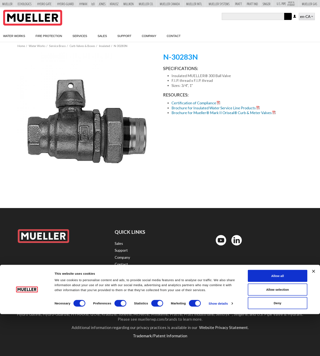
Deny (278, 345)
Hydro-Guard (65, 3)
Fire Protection (49, 36)
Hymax (83, 3)
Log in (295, 16)
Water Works (14, 36)
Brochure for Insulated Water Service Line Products (213, 108)
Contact (174, 36)
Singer (266, 3)
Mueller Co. (146, 3)
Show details (218, 345)
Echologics (24, 3)
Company (149, 36)
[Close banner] (313, 313)
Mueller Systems (219, 3)
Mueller (7, 3)
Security (121, 278)
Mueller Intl (194, 3)
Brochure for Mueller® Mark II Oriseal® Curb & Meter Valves (221, 112)
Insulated (104, 46)
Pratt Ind (252, 3)
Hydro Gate (44, 3)
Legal (119, 271)
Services (79, 36)
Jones (102, 3)
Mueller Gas (309, 3)
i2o (93, 3)
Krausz (114, 3)
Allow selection (277, 331)
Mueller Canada (170, 3)
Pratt (238, 3)
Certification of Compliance (193, 103)
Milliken (128, 3)
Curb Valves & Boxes (82, 46)
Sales (102, 36)
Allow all (277, 317)
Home (21, 46)
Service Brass (57, 46)
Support (124, 36)
